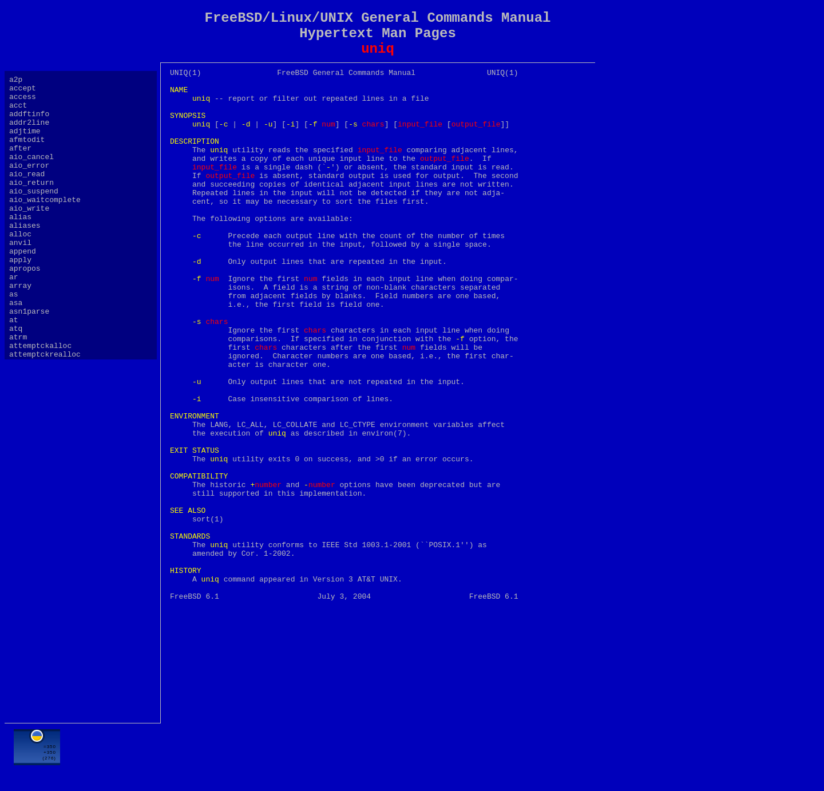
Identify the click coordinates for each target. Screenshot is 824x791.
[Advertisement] (377, 755)
